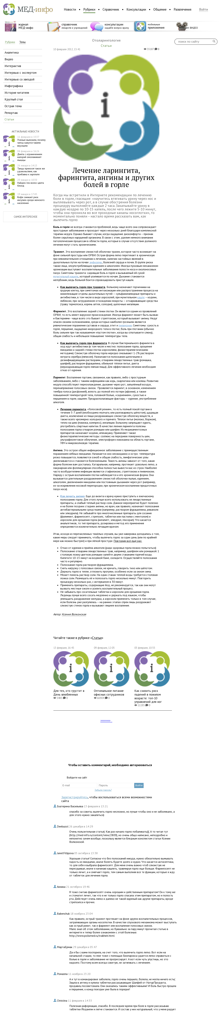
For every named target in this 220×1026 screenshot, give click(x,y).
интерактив (13, 66)
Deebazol (63, 826)
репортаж (11, 113)
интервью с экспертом (20, 73)
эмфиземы (95, 262)
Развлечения (182, 9)
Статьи (97, 638)
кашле (141, 297)
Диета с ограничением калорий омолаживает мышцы (29, 156)
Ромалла (62, 974)
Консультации (136, 9)
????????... (106, 721)
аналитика (12, 52)
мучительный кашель (66, 276)
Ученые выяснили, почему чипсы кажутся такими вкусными (31, 141)
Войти (203, 9)
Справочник (111, 9)
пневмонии (125, 325)
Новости (70, 9)
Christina (62, 1000)
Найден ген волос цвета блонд (30, 182)
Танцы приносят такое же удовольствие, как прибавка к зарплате (31, 170)
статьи (9, 119)
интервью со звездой (19, 79)
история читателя (17, 93)
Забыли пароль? (103, 790)
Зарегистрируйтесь (74, 797)
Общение (159, 9)
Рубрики (89, 9)
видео (9, 59)
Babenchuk (63, 913)
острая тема (13, 106)
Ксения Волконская (74, 614)
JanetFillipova (65, 853)
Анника (61, 886)
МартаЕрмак (65, 947)
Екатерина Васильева (70, 806)
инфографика (14, 86)
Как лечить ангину (72, 496)
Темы (22, 42)
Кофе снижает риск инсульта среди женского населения (31, 199)
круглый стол (14, 99)
